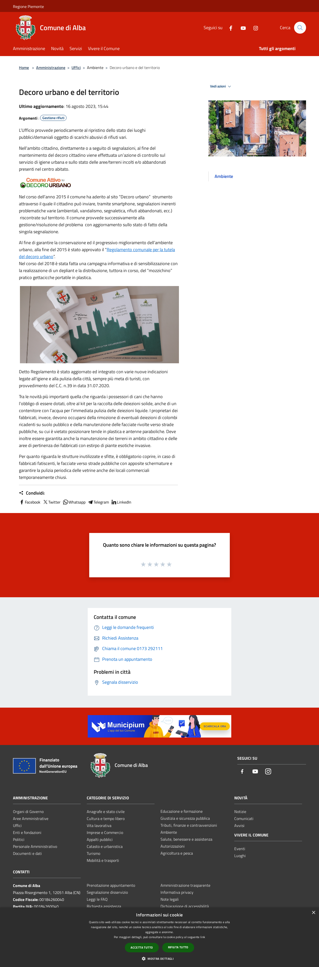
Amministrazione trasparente (185, 885)
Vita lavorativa (99, 825)
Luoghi (240, 856)
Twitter (51, 502)
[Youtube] (241, 27)
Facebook (29, 502)
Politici (18, 839)
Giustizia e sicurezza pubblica (185, 818)
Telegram (98, 502)
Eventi (239, 849)
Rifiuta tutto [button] (178, 947)
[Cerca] (300, 28)
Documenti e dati (27, 853)
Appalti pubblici (100, 839)
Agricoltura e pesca (176, 853)
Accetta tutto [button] (142, 947)
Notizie (240, 812)
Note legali (169, 899)
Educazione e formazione (181, 811)
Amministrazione (50, 68)
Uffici (76, 68)
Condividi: (32, 493)
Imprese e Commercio (105, 832)
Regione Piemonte (28, 6)
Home (24, 68)
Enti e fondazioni (27, 832)
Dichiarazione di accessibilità (184, 906)
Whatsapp (74, 502)
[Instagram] (253, 27)
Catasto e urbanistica (105, 846)
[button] (159, 958)
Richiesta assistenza (104, 906)
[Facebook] (229, 27)
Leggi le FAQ (97, 899)
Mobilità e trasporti (103, 860)
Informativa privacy (176, 892)
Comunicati (243, 818)
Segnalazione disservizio (107, 892)
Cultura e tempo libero (106, 818)
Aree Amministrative (30, 818)
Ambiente (168, 832)
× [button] (313, 913)
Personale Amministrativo (35, 846)
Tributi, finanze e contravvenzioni (188, 825)
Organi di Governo (28, 812)
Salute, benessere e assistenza (186, 839)
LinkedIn (121, 502)
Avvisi (239, 825)
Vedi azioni (221, 86)
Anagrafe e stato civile (106, 812)
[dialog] (159, 937)
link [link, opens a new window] (202, 937)
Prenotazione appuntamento (111, 885)
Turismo (93, 853)
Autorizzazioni (172, 846)
